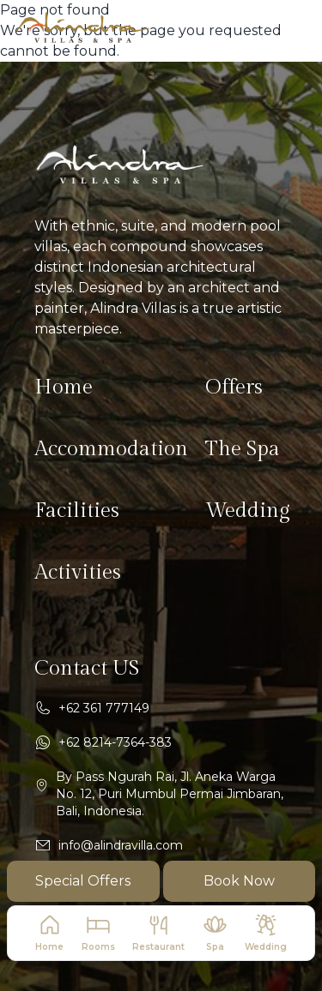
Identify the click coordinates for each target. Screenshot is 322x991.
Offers (234, 387)
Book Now (239, 881)
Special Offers (83, 881)
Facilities (76, 511)
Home (63, 387)
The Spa (242, 449)
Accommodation (111, 449)
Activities (77, 573)
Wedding (247, 511)
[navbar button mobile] (291, 27)
